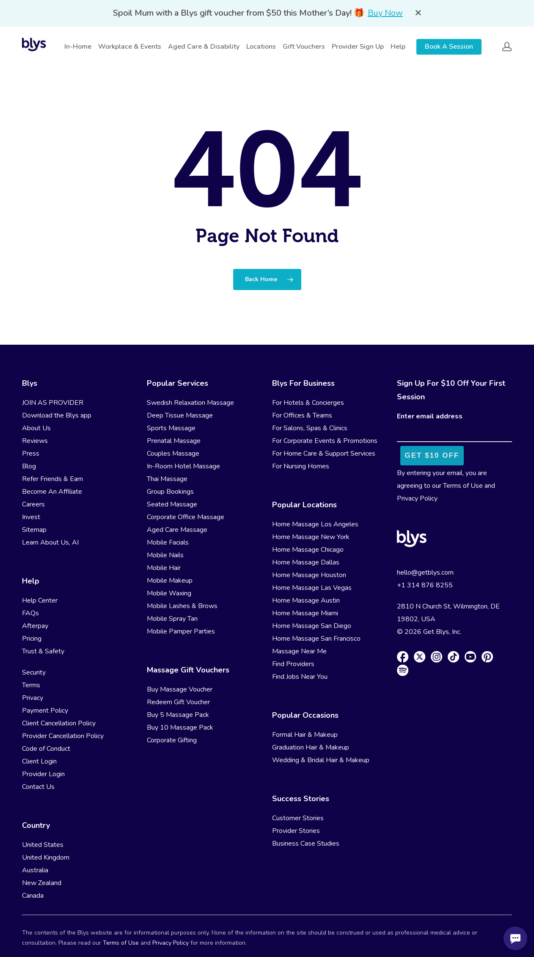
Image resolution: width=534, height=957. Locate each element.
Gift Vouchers (304, 46)
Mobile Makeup (170, 580)
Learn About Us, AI (50, 542)
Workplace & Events (130, 46)
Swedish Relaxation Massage (190, 402)
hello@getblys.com (425, 572)
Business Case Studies (305, 843)
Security (34, 672)
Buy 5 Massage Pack (178, 714)
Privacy (32, 698)
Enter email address (429, 416)
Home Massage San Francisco (316, 638)
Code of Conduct (46, 748)
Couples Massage (173, 453)
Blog (29, 466)
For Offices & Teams (302, 415)
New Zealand (41, 883)
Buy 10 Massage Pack (180, 727)
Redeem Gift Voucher (178, 702)
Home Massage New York (311, 537)
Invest (31, 517)
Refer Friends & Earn (52, 479)
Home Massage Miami (305, 613)
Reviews (35, 440)
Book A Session (449, 46)
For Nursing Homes (300, 466)
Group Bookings (170, 491)
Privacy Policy (417, 498)
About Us (36, 428)
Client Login (39, 761)
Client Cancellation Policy (59, 723)
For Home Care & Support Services (323, 453)
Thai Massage (167, 479)
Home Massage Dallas (305, 562)
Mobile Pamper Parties (181, 631)
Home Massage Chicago (308, 549)
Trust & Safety (43, 651)
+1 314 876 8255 (425, 585)
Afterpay (35, 626)
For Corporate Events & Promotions (324, 440)
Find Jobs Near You (300, 676)
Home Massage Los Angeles (315, 524)
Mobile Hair (164, 568)
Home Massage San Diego (311, 626)
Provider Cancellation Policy (63, 736)
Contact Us (38, 786)
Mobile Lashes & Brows (182, 606)
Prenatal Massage (174, 440)
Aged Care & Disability (204, 46)
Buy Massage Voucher (179, 689)
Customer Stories (298, 818)
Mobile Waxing (169, 593)
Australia (35, 870)
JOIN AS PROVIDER (52, 402)
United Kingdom (45, 857)
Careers (33, 504)
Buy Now (385, 13)
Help (398, 46)
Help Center (40, 600)
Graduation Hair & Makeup (310, 747)
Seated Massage (172, 504)
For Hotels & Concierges (308, 402)
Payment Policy (45, 710)
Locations (261, 46)
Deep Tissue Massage (180, 415)
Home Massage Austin (306, 600)
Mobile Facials (168, 542)
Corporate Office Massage (185, 517)
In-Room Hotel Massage (183, 466)
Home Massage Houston (309, 575)
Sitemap (34, 529)
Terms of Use (463, 485)
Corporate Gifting (172, 740)
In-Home (78, 46)
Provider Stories (296, 830)
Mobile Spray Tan (172, 618)
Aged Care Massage (177, 529)
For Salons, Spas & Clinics (309, 428)
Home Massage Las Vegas (312, 587)
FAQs (30, 613)
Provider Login (43, 774)
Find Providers (293, 664)
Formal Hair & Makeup (305, 734)
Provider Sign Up (358, 46)
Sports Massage (171, 428)
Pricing (31, 638)
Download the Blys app (56, 415)
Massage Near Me (299, 651)
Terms (31, 685)
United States (42, 844)
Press (30, 453)
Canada (33, 895)
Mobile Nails (165, 555)
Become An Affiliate (52, 491)
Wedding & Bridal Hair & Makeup (320, 760)
